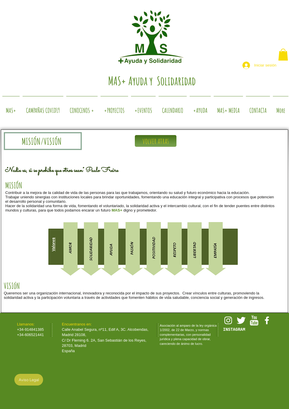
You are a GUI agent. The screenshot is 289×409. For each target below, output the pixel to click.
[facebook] (267, 320)
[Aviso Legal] (28, 380)
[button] (283, 55)
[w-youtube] (254, 320)
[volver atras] (155, 141)
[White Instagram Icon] (228, 320)
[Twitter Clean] (241, 320)
